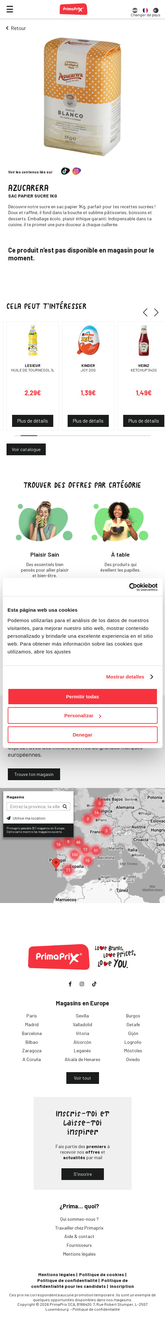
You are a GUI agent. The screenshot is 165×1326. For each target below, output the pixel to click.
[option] (135, 9)
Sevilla (82, 1015)
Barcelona (32, 1033)
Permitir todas (82, 696)
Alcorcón (82, 1042)
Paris (31, 1015)
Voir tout (82, 1078)
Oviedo (133, 1059)
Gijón (133, 1033)
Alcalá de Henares (82, 1059)
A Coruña (32, 1059)
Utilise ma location (26, 818)
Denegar (82, 734)
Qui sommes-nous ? (79, 1219)
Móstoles (133, 1050)
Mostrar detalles (125, 676)
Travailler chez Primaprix (79, 1228)
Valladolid (82, 1024)
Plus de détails (32, 421)
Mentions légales (79, 1254)
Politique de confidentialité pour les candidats (79, 1283)
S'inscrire (83, 1174)
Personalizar (82, 715)
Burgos (133, 1015)
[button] (147, 312)
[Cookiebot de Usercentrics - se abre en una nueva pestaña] (128, 587)
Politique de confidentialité (67, 1280)
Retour (18, 28)
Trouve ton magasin (34, 774)
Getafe (133, 1024)
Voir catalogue (26, 449)
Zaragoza (31, 1050)
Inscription (122, 1286)
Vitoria (82, 1033)
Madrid (32, 1024)
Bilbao (31, 1042)
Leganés (82, 1050)
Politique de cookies (101, 1274)
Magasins (15, 796)
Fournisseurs (79, 1245)
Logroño (132, 1042)
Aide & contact (79, 1236)
